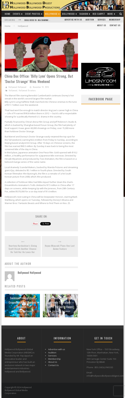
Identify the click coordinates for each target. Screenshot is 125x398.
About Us (101, 25)
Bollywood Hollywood (17, 87)
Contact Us (115, 25)
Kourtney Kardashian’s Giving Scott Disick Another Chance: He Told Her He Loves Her (23, 249)
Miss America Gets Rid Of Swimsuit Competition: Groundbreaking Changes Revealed (23, 300)
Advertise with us (73, 19)
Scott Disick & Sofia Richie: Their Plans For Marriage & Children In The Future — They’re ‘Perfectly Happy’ (61, 300)
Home (7, 13)
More (110, 13)
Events (16, 13)
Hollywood (51, 13)
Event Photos (32, 13)
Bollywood (68, 13)
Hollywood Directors (27, 90)
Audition (90, 19)
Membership (114, 19)
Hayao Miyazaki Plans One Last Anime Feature (60, 247)
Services (101, 19)
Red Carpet (99, 13)
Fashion (83, 13)
